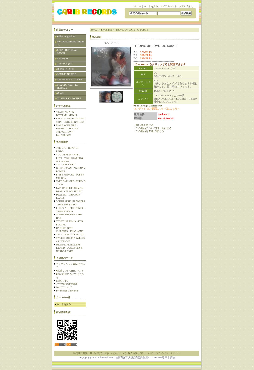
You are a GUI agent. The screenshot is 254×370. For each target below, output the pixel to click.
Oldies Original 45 (66, 36)
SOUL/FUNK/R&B (66, 74)
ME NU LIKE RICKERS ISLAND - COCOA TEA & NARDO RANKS (69, 248)
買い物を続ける (145, 125)
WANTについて (64, 287)
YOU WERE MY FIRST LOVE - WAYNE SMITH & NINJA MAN (69, 158)
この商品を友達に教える (150, 131)
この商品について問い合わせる (154, 128)
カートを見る (151, 6)
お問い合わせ (186, 6)
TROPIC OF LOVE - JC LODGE (132, 29)
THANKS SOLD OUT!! (69, 98)
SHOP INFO (62, 280)
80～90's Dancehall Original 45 (71, 43)
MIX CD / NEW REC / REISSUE (68, 86)
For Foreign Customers (67, 290)
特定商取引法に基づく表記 (87, 353)
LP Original (63, 58)
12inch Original (64, 63)
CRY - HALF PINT (65, 164)
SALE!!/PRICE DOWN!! (69, 79)
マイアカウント (168, 6)
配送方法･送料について (140, 353)
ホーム (137, 6)
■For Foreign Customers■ (148, 105)
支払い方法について (115, 353)
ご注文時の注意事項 (67, 284)
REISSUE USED (65, 69)
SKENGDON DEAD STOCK (67, 52)
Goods (60, 93)
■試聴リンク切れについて (70, 270)
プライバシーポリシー (168, 353)
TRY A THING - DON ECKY (70, 234)
